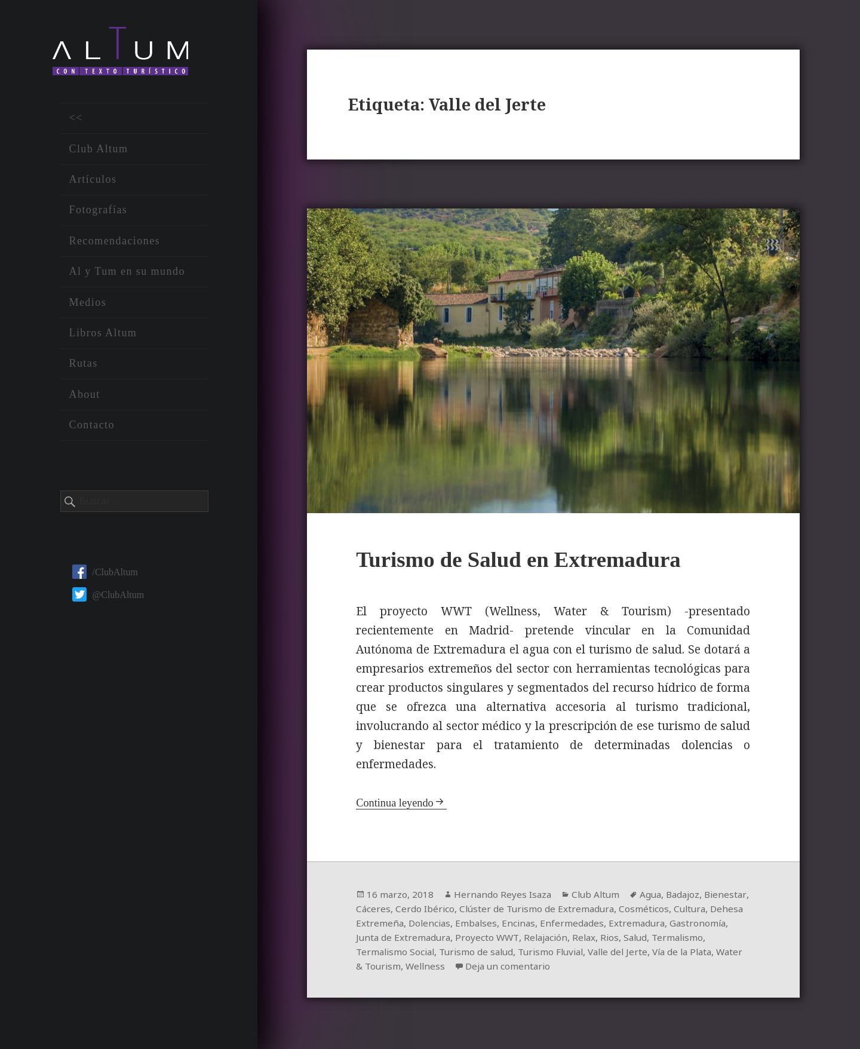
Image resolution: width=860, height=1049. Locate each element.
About (84, 398)
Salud (707, 939)
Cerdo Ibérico (473, 910)
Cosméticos (697, 910)
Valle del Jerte (690, 953)
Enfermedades (653, 924)
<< (75, 122)
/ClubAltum (104, 575)
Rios (680, 939)
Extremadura (719, 924)
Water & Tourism (446, 967)
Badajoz (690, 896)
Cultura (373, 924)
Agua (656, 896)
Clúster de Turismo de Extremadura (588, 910)
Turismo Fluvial (619, 953)
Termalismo (383, 953)
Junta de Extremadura (467, 939)
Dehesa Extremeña (437, 924)
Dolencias (506, 924)
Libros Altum (103, 337)
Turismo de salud (540, 953)
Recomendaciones (114, 244)
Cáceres (420, 910)
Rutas (83, 367)
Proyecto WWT (553, 939)
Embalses (554, 924)
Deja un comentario (595, 967)
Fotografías (98, 214)
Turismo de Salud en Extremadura (528, 560)
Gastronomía (385, 939)
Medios (87, 306)
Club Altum (98, 152)
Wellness (509, 967)
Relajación (614, 939)
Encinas (598, 924)
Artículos (92, 183)
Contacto (92, 429)
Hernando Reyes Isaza (504, 896)
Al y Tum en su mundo (127, 275)
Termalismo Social (455, 953)
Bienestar (377, 910)
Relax (654, 939)
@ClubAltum (108, 598)
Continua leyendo (396, 804)
